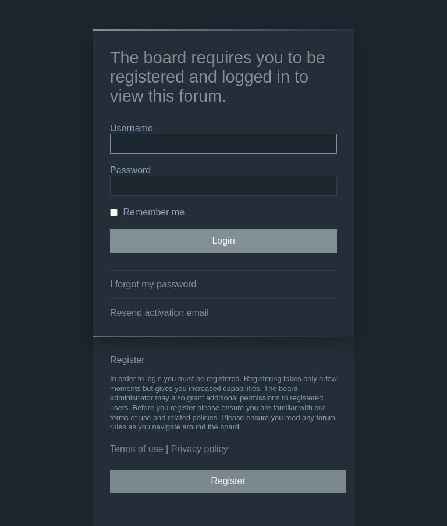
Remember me (147, 212)
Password (130, 170)
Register (228, 481)
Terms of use (137, 449)
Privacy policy (199, 449)
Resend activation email (159, 313)
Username (131, 128)
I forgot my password (153, 284)
